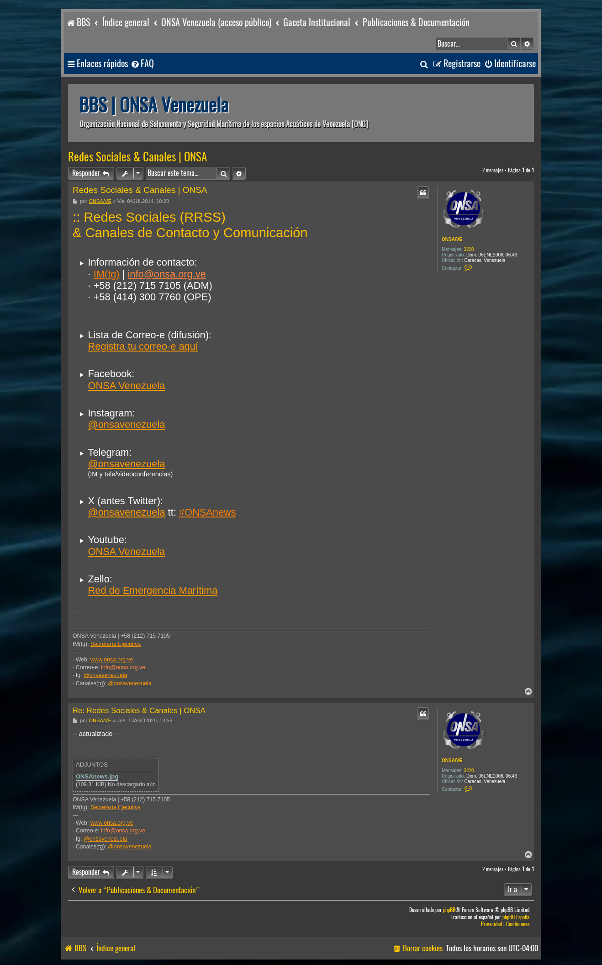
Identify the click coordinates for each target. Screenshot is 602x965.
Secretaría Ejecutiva (115, 644)
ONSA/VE (452, 239)
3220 (469, 249)
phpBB (449, 909)
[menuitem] (142, 63)
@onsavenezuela (126, 424)
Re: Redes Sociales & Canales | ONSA (139, 710)
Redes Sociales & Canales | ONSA (137, 157)
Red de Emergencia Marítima (152, 590)
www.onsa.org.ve (111, 659)
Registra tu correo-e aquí (143, 346)
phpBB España (515, 917)
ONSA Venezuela (126, 385)
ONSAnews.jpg (97, 776)
